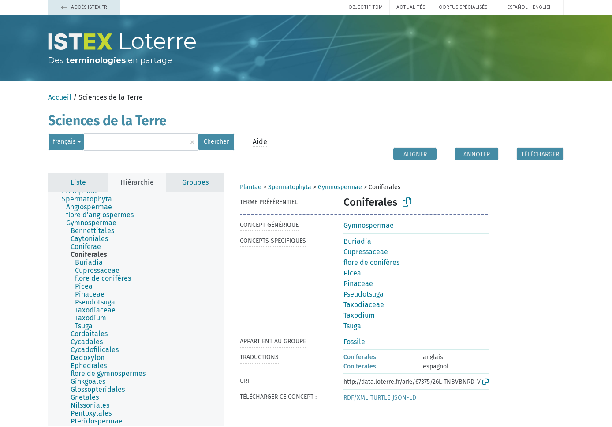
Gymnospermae (340, 187)
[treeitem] (90, 199)
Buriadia (357, 241)
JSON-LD (404, 397)
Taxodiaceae (363, 305)
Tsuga (352, 326)
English (542, 7)
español (517, 7)
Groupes (195, 182)
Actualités (410, 7)
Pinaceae (358, 283)
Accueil (59, 97)
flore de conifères (371, 262)
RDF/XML (355, 397)
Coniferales (359, 357)
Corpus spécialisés (463, 7)
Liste (78, 182)
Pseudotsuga (363, 294)
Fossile (354, 342)
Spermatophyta (289, 187)
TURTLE (380, 397)
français (64, 141)
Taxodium (359, 315)
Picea (352, 273)
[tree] (136, 309)
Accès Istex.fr (84, 7)
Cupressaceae (365, 252)
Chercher (216, 141)
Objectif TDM (365, 7)
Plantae (250, 187)
